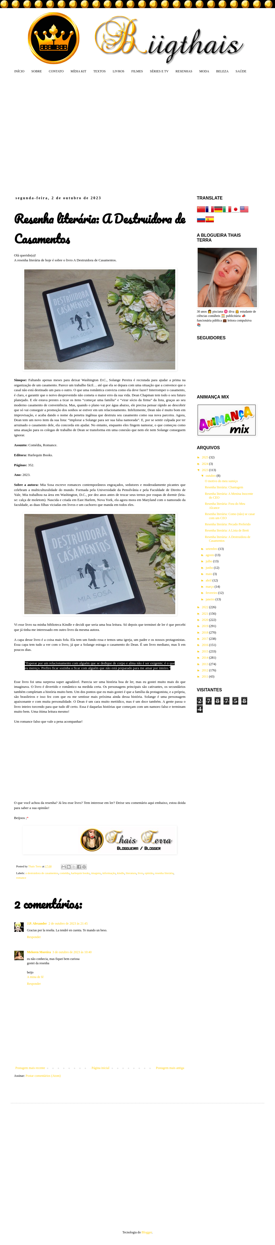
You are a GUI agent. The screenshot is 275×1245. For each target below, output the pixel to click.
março (210, 586)
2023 (205, 470)
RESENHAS (184, 71)
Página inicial (100, 1068)
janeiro (210, 599)
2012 (205, 670)
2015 (205, 651)
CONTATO (56, 71)
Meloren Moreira (39, 952)
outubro (211, 476)
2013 (205, 664)
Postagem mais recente (30, 1068)
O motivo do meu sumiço (221, 481)
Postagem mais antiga (170, 1068)
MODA (204, 71)
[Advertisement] (50, 134)
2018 (205, 632)
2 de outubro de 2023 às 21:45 (68, 923)
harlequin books (80, 873)
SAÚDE (241, 71)
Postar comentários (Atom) (43, 1076)
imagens (96, 873)
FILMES (137, 71)
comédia (65, 873)
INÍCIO (19, 71)
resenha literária (164, 873)
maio (209, 574)
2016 (205, 645)
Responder (34, 937)
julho (209, 561)
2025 (205, 457)
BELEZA (222, 71)
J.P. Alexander (37, 923)
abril (209, 580)
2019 (205, 626)
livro (140, 873)
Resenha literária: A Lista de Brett (227, 530)
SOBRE (36, 71)
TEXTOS (99, 71)
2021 (205, 613)
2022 (205, 607)
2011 (205, 676)
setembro (212, 549)
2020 (205, 620)
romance (21, 877)
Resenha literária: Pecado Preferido (228, 524)
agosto (210, 555)
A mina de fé (35, 977)
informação (108, 873)
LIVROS (118, 71)
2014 (205, 657)
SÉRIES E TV (159, 71)
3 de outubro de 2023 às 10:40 (72, 952)
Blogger (147, 1232)
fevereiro (212, 593)
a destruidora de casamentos (41, 873)
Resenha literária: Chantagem (224, 487)
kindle (120, 873)
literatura (131, 873)
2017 (205, 639)
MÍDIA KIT (78, 71)
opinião (149, 873)
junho (210, 568)
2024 (205, 464)
